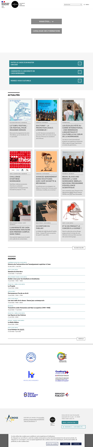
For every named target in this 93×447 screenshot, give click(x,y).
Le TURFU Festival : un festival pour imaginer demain (19, 128)
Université (71, 173)
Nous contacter (69, 422)
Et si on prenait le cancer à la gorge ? (71, 227)
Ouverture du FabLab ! (43, 227)
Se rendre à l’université (73, 427)
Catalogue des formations (46, 31)
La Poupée (11, 286)
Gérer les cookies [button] (52, 444)
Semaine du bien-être (15, 271)
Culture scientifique (15, 122)
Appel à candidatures (15, 173)
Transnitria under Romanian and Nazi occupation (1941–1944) (29, 308)
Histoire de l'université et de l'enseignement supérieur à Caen (29, 264)
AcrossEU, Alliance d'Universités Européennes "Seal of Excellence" (34, 419)
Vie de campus (47, 223)
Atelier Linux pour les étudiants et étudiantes (24, 279)
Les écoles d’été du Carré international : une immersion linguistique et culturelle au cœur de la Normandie (72, 131)
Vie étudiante (45, 173)
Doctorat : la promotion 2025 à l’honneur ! (44, 128)
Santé (24, 223)
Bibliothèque (39, 223)
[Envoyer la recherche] (81, 4)
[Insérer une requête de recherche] (73, 4)
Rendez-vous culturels (21, 81)
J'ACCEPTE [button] (65, 444)
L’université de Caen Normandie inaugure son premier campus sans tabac (20, 231)
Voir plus (81, 338)
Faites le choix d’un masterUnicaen (22, 64)
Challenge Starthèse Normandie (15, 179)
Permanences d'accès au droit (18, 293)
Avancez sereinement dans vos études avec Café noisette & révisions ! (46, 180)
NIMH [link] (71, 192)
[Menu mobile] (86, 4)
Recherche (24, 122)
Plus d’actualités (79, 247)
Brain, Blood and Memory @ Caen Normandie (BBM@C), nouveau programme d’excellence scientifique (72, 182)
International (66, 122)
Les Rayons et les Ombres (17, 315)
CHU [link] (70, 194)
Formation (39, 122)
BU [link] (45, 231)
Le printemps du (16, 329)
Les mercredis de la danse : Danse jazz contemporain (26, 300)
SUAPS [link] (22, 329)
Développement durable (16, 223)
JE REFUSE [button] (76, 444)
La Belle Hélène (13, 322)
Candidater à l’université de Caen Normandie (23, 72)
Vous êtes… (45, 21)
